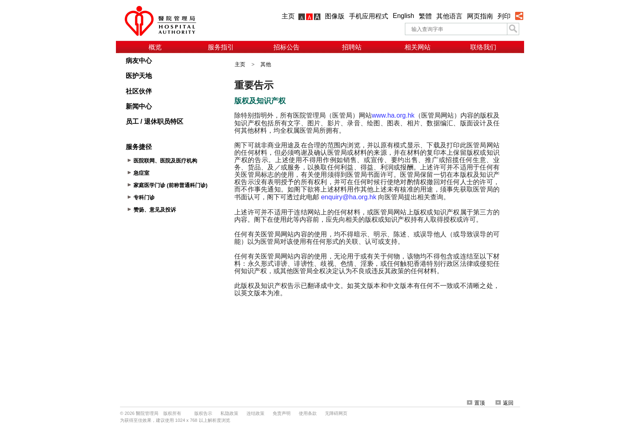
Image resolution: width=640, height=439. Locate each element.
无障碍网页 (336, 413)
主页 (288, 16)
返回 (504, 403)
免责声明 (282, 413)
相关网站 (417, 47)
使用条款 (308, 413)
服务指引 (221, 47)
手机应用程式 (368, 16)
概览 (155, 47)
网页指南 (480, 16)
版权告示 (203, 413)
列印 (504, 16)
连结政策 (255, 413)
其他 (265, 64)
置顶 (476, 403)
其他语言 (449, 16)
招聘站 (352, 47)
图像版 (334, 16)
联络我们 (483, 47)
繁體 (425, 16)
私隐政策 (229, 413)
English (403, 15)
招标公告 (286, 47)
